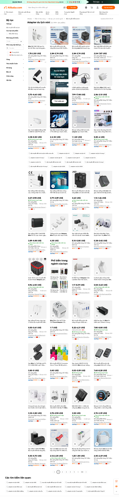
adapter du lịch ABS (12, 482)
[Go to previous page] (54, 472)
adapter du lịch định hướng (92, 487)
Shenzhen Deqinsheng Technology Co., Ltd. (59, 143)
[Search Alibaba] (45, 7)
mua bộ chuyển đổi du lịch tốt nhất (50, 482)
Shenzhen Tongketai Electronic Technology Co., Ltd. (59, 463)
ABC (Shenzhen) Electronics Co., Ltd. (59, 251)
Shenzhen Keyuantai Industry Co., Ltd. (37, 146)
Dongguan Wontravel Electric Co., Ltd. (81, 61)
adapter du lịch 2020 (58, 166)
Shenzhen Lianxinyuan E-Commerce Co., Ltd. (81, 462)
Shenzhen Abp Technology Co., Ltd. (81, 143)
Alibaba (29, 19)
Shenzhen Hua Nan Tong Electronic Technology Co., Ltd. (59, 204)
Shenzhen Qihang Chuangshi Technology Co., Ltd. (81, 246)
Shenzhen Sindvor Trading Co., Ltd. (103, 246)
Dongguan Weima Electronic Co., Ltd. (103, 378)
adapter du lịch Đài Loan (98, 482)
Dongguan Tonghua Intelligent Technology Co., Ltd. (37, 419)
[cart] (92, 8)
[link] (116, 481)
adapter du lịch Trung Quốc (74, 491)
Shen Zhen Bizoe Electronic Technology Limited (37, 378)
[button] (64, 7)
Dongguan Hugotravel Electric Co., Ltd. (59, 333)
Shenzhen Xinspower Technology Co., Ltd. (103, 103)
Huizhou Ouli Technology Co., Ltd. (103, 144)
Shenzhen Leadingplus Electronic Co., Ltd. (37, 250)
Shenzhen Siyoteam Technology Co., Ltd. (103, 462)
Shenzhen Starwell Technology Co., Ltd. (37, 294)
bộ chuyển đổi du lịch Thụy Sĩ (95, 491)
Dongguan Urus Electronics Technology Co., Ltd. (81, 380)
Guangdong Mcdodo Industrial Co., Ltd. (81, 422)
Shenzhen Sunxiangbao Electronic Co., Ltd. (59, 376)
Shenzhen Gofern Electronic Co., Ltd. (37, 59)
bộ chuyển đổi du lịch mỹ (34, 487)
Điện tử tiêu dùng (40, 19)
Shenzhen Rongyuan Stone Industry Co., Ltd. (37, 207)
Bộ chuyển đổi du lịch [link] (73, 19)
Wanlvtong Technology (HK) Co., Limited (59, 59)
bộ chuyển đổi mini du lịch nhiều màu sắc (41, 153)
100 (82, 472)
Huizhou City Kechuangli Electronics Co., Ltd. (103, 294)
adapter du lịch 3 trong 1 (97, 153)
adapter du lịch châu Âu (35, 491)
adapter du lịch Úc (89, 158)
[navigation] (15, 246)
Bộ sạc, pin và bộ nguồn (55, 19)
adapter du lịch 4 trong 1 (73, 487)
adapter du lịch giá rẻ (55, 158)
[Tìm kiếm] (72, 7)
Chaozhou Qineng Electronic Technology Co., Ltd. (37, 335)
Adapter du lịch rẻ (63, 153)
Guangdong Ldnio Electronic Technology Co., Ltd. (81, 102)
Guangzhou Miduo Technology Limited (103, 337)
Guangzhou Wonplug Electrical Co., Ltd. (81, 292)
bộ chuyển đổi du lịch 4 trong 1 (94, 162)
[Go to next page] (86, 472)
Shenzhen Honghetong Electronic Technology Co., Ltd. (81, 207)
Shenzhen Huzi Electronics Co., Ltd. (103, 59)
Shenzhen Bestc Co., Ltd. (101, 205)
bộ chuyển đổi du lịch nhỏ (53, 162)
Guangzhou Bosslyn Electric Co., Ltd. (59, 422)
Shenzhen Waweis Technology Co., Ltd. (37, 463)
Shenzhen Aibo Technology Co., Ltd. (103, 422)
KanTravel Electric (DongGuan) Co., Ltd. (81, 337)
